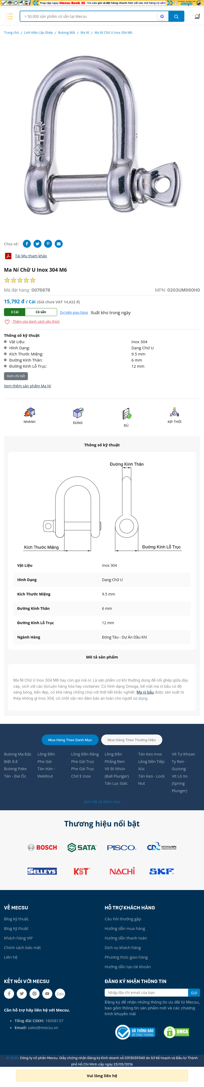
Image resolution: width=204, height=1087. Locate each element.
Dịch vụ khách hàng (123, 948)
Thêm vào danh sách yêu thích (32, 322)
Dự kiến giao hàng (74, 312)
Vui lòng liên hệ (102, 1075)
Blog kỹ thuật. (16, 919)
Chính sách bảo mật (22, 948)
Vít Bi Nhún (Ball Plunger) (117, 772)
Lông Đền (46, 754)
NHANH (29, 422)
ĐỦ (126, 425)
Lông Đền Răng (85, 754)
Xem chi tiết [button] (16, 376)
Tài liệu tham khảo (25, 256)
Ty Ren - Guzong (179, 765)
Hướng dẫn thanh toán (126, 938)
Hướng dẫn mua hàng (125, 928)
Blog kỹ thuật (16, 928)
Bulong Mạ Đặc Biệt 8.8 (18, 758)
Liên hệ (11, 957)
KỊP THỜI (174, 422)
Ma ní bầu (145, 692)
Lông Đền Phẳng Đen (115, 758)
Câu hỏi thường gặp (123, 919)
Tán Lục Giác (116, 784)
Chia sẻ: (11, 243)
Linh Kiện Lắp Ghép (38, 32)
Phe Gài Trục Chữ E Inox (83, 772)
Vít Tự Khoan (184, 754)
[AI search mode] (162, 16)
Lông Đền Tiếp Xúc (151, 765)
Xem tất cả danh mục (102, 802)
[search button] (176, 16)
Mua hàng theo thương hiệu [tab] (132, 740)
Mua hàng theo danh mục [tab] (70, 740)
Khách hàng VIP (18, 938)
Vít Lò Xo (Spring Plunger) (180, 784)
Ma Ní (84, 32)
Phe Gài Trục (83, 761)
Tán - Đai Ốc (15, 776)
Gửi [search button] (194, 993)
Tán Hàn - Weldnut (46, 772)
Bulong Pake (15, 769)
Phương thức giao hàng (126, 957)
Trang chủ (11, 32)
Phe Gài (44, 761)
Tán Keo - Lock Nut (151, 780)
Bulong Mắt (66, 32)
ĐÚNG (78, 423)
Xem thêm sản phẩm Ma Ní (27, 385)
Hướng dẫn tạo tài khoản (128, 967)
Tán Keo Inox (150, 754)
